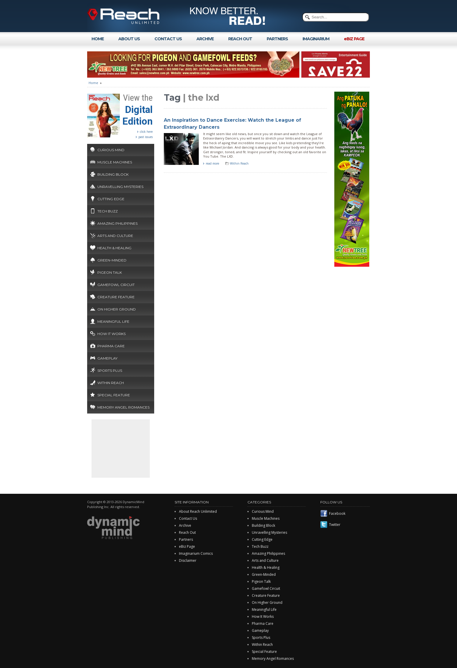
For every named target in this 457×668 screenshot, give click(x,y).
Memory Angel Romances (123, 407)
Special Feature (113, 395)
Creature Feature (116, 297)
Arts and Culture (115, 235)
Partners (186, 539)
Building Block (113, 174)
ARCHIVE (205, 38)
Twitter (334, 524)
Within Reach (110, 383)
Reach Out (187, 532)
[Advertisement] (121, 448)
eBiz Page (187, 546)
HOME (98, 38)
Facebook (337, 513)
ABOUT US (129, 38)
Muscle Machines (114, 162)
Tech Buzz (107, 211)
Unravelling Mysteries (120, 186)
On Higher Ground (116, 309)
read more (212, 163)
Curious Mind (110, 150)
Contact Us (188, 518)
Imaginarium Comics (196, 553)
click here (146, 132)
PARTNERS (277, 38)
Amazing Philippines (117, 223)
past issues (145, 137)
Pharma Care (111, 346)
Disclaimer (187, 560)
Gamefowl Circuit (116, 284)
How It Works (111, 334)
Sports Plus (109, 370)
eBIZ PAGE (354, 38)
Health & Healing (114, 248)
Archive (185, 525)
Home (93, 83)
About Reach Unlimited (198, 511)
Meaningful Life (113, 321)
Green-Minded (111, 260)
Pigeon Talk (109, 272)
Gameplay (107, 358)
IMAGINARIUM (316, 38)
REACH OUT (240, 38)
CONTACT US (168, 38)
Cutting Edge (110, 199)
